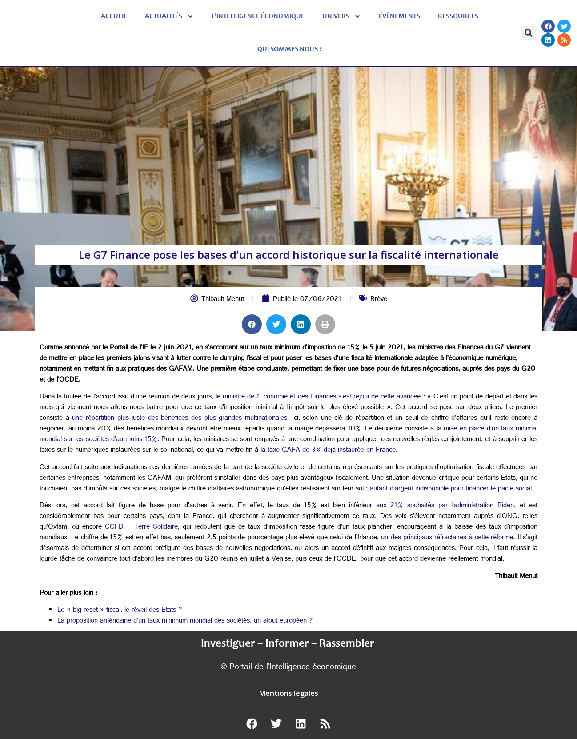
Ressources (458, 16)
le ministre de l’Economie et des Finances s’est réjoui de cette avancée (318, 397)
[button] (528, 33)
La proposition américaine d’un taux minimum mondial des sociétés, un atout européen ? (185, 621)
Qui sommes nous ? (289, 49)
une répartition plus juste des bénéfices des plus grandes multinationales (178, 419)
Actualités (169, 16)
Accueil (114, 16)
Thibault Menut (222, 300)
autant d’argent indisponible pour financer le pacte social (450, 489)
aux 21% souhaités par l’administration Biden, (444, 506)
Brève (378, 300)
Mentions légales (288, 693)
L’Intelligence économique (258, 16)
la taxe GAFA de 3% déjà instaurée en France (327, 451)
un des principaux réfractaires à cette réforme (446, 538)
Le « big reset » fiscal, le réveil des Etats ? (119, 611)
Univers (341, 16)
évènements (399, 16)
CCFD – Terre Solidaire (140, 527)
